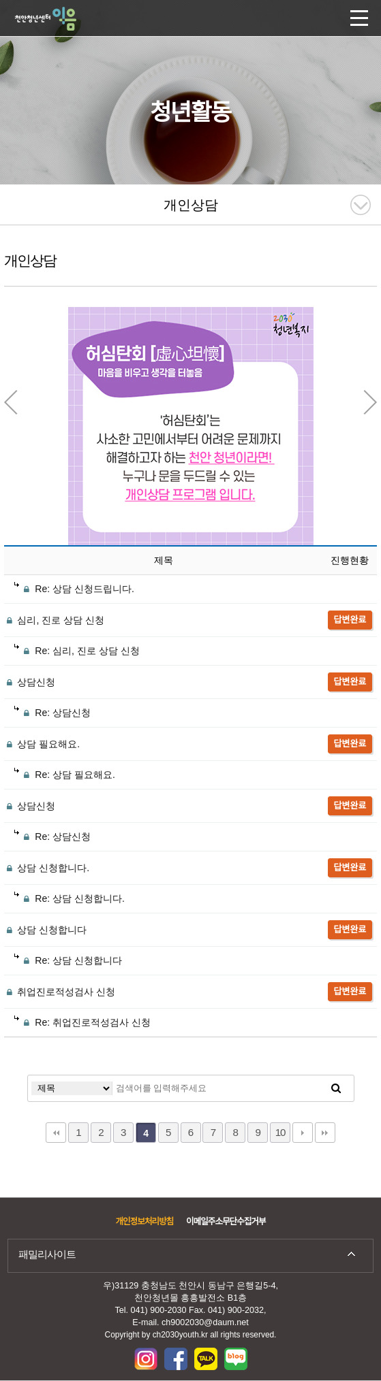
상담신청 (30, 682)
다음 (302, 1132)
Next (370, 402)
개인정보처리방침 (144, 1221)
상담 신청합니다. (47, 867)
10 (280, 1132)
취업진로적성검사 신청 (60, 991)
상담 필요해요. (42, 743)
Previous (11, 402)
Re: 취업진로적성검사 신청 (82, 1022)
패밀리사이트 (47, 1254)
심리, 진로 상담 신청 (54, 620)
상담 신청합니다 (45, 929)
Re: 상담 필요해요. (64, 774)
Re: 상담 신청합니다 (68, 960)
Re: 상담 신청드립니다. (74, 588)
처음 (56, 1132)
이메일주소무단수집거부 (225, 1221)
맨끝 (325, 1132)
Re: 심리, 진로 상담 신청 (77, 650)
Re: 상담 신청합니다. (69, 898)
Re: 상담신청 (52, 712)
